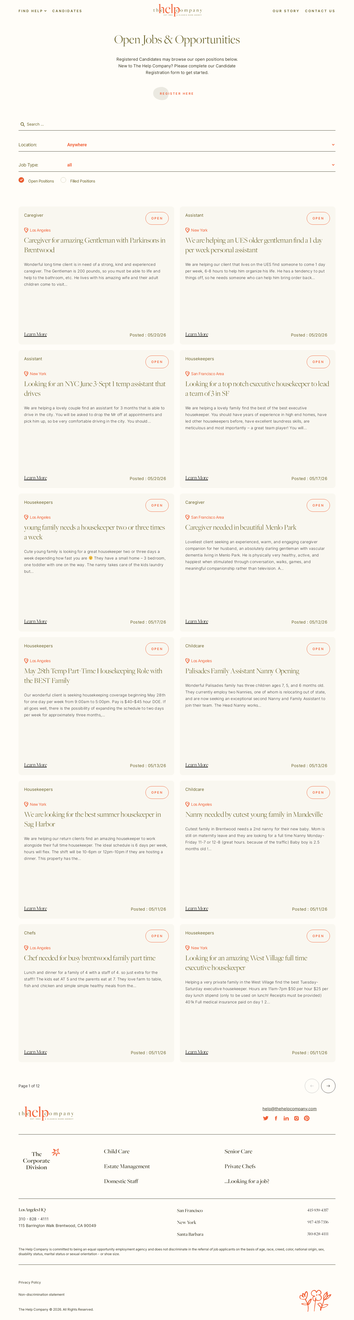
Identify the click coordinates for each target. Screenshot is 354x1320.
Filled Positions (78, 180)
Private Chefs (240, 1166)
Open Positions (36, 180)
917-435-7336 (318, 1222)
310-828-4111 (318, 1234)
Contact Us (320, 11)
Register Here (173, 93)
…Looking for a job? (247, 1181)
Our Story (286, 11)
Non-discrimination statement (41, 1294)
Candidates (67, 11)
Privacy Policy (30, 1282)
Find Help (31, 11)
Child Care (116, 1151)
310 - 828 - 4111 (34, 1218)
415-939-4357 (318, 1210)
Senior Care (238, 1151)
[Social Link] (265, 1118)
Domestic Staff (121, 1181)
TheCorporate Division (36, 1161)
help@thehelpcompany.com (289, 1108)
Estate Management (127, 1166)
